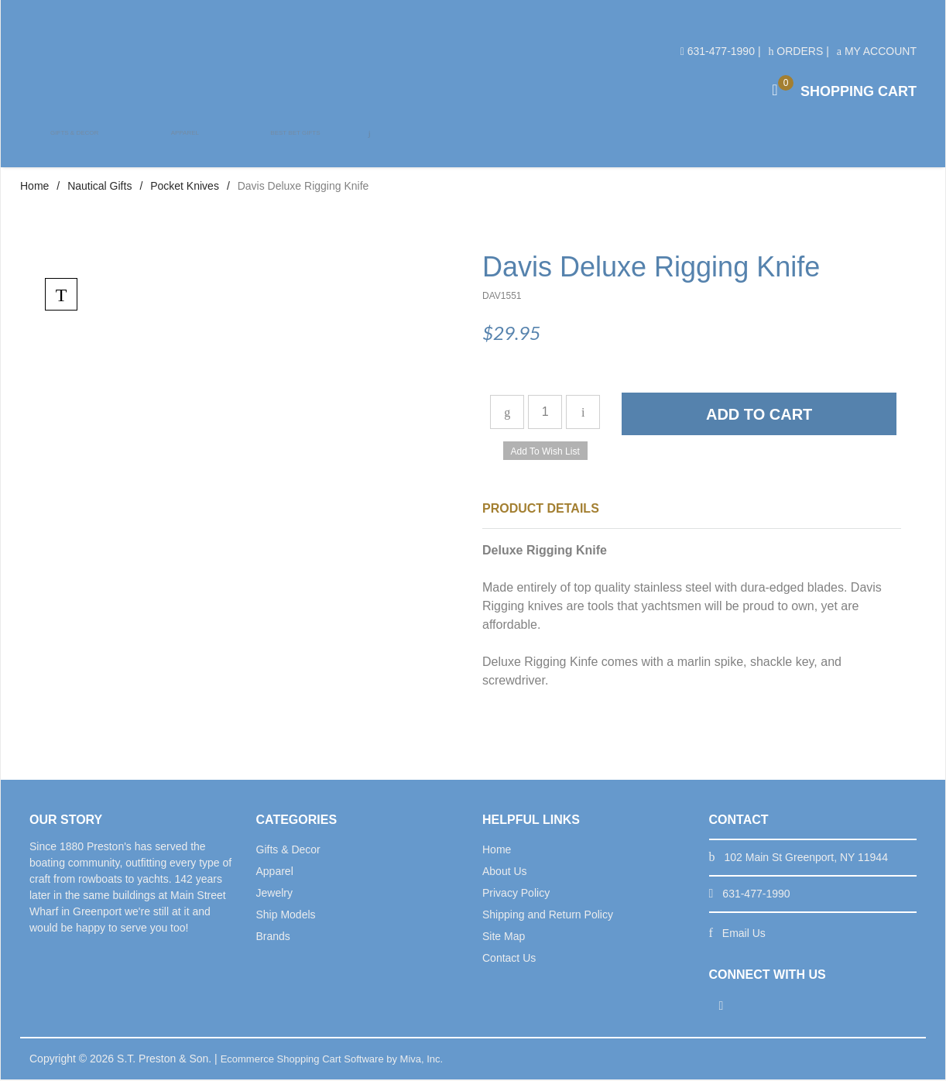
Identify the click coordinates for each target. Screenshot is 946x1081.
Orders (795, 51)
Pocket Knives (184, 187)
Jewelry (274, 894)
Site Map (503, 938)
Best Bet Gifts (291, 147)
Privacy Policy (516, 894)
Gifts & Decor (74, 147)
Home (34, 187)
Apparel (183, 147)
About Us (504, 873)
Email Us (744, 934)
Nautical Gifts (99, 187)
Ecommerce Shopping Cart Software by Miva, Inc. (341, 1060)
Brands (273, 938)
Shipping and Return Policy (547, 916)
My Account (877, 51)
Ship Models (286, 916)
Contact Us (509, 959)
